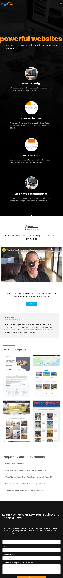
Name (4, 538)
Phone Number (8, 555)
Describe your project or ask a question (17, 563)
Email (4, 547)
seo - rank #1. (31, 155)
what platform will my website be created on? (26, 470)
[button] (31, 464)
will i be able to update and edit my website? (25, 484)
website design (31, 83)
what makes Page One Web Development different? (28, 477)
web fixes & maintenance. (31, 193)
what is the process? (14, 464)
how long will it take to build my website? (24, 490)
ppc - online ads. (31, 118)
